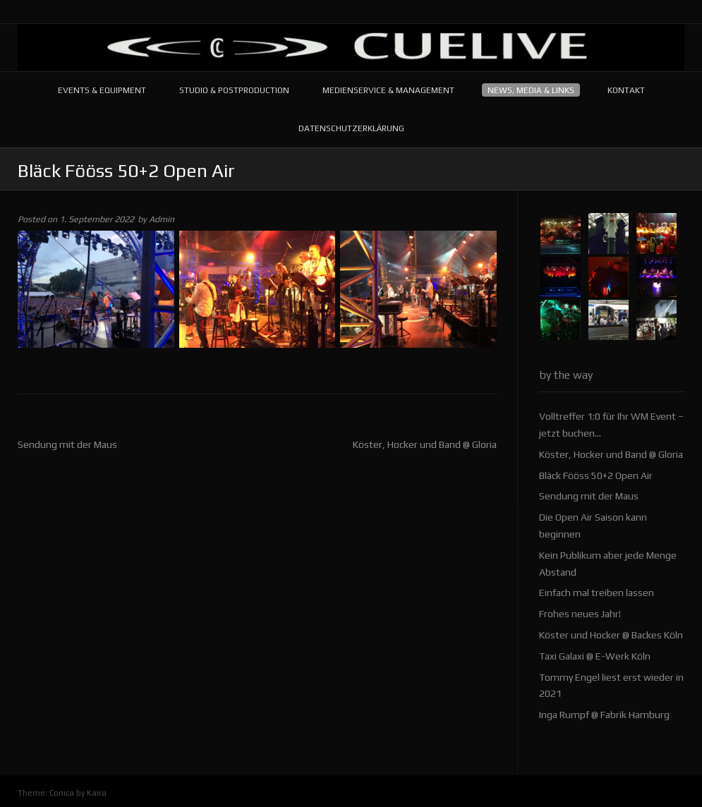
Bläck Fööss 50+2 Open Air (596, 475)
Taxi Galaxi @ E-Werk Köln (594, 656)
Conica (61, 793)
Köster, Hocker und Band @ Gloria (425, 444)
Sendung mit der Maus (67, 444)
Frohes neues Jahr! (580, 613)
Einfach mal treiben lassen (596, 592)
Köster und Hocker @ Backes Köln (611, 635)
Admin (161, 219)
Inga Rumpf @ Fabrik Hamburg (604, 714)
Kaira (97, 793)
